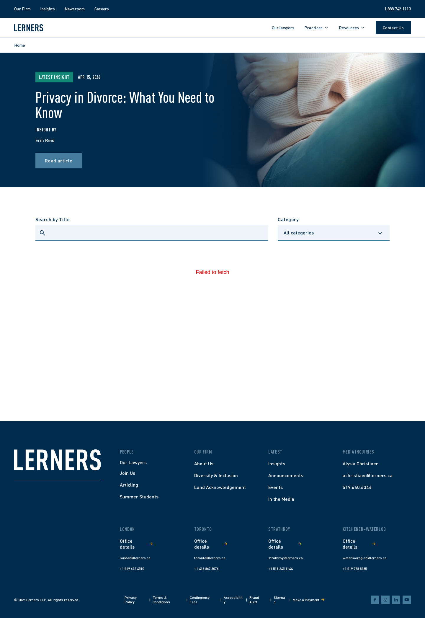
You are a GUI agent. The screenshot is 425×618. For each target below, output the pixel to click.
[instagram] (385, 600)
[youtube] (407, 600)
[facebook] (375, 600)
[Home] (57, 459)
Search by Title (52, 219)
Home (19, 45)
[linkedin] (396, 600)
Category (288, 219)
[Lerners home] (28, 27)
